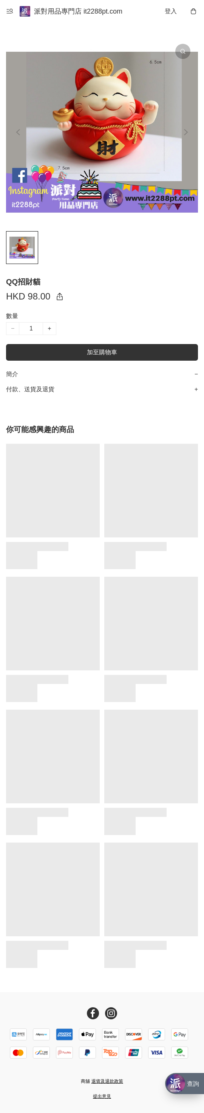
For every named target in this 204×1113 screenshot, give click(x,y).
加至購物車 (102, 352)
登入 (171, 11)
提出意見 (102, 1096)
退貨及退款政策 (107, 1081)
